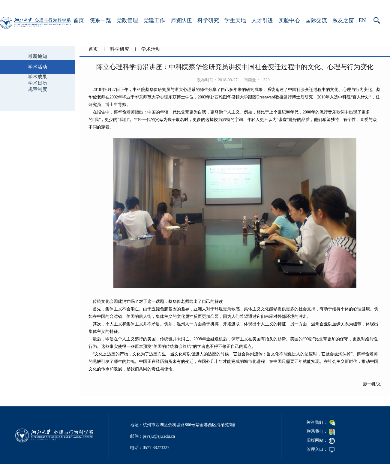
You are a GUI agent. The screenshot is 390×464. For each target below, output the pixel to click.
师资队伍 (181, 20)
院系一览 (100, 20)
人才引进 (262, 20)
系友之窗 (343, 20)
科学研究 (208, 20)
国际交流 (316, 20)
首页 (78, 20)
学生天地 (235, 20)
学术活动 (150, 49)
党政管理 (127, 20)
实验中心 (289, 20)
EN (362, 20)
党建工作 (154, 20)
